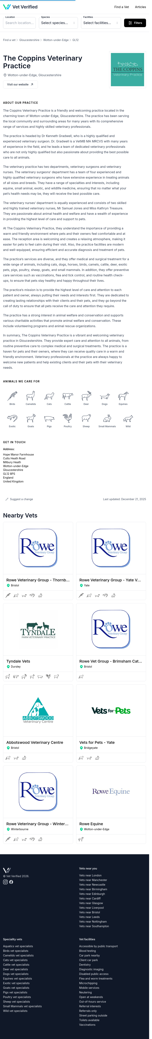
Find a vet (9, 40)
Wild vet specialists (15, 1010)
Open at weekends (91, 997)
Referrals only (88, 1010)
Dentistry (85, 964)
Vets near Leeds (89, 917)
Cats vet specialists (15, 960)
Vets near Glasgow (91, 903)
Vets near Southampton (94, 926)
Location (10, 17)
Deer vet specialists (15, 969)
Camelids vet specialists (18, 955)
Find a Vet (121, 7)
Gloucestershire (29, 40)
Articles (140, 7)
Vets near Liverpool (91, 907)
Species (45, 17)
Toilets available (89, 1020)
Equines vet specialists (17, 978)
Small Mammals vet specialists (22, 1006)
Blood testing (87, 950)
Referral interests (90, 1006)
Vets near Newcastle (92, 884)
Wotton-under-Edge (56, 40)
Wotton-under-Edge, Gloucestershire (34, 75)
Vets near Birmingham (93, 889)
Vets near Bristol (89, 912)
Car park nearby (89, 955)
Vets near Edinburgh (92, 893)
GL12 (76, 40)
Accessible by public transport (98, 946)
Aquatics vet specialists (18, 946)
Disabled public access (94, 973)
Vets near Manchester (93, 880)
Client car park (88, 960)
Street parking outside (93, 1015)
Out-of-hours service (92, 1001)
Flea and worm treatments (96, 978)
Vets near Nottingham (93, 921)
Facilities (88, 17)
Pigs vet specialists (15, 992)
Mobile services (89, 987)
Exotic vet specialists (16, 983)
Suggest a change (19, 499)
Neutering (85, 992)
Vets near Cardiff (90, 898)
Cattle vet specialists (16, 964)
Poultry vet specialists (17, 997)
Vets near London (90, 875)
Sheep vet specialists (16, 1001)
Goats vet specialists (16, 987)
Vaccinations (87, 1024)
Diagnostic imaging (91, 969)
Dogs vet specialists (15, 973)
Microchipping (88, 983)
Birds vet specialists (15, 950)
